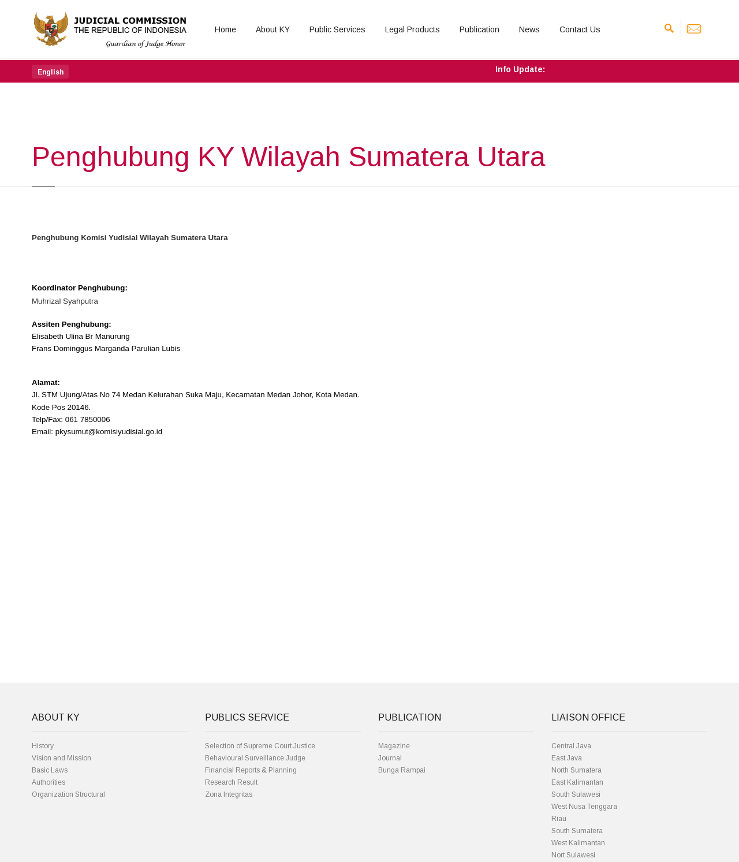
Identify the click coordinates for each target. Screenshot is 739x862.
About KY (273, 29)
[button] (50, 72)
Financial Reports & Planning (251, 770)
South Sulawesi (575, 794)
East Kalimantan (577, 782)
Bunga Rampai (402, 770)
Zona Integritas (228, 794)
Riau (558, 819)
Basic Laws (50, 770)
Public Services (337, 29)
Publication (479, 29)
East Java (566, 758)
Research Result (231, 782)
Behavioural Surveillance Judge (255, 758)
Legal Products (412, 29)
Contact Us (579, 29)
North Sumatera (576, 770)
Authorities (48, 782)
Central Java (571, 746)
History (43, 746)
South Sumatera (577, 831)
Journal (390, 758)
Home (225, 29)
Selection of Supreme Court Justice (260, 746)
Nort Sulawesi (573, 855)
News (529, 29)
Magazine (394, 746)
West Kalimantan (578, 843)
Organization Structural (68, 794)
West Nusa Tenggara (584, 807)
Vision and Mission (61, 758)
